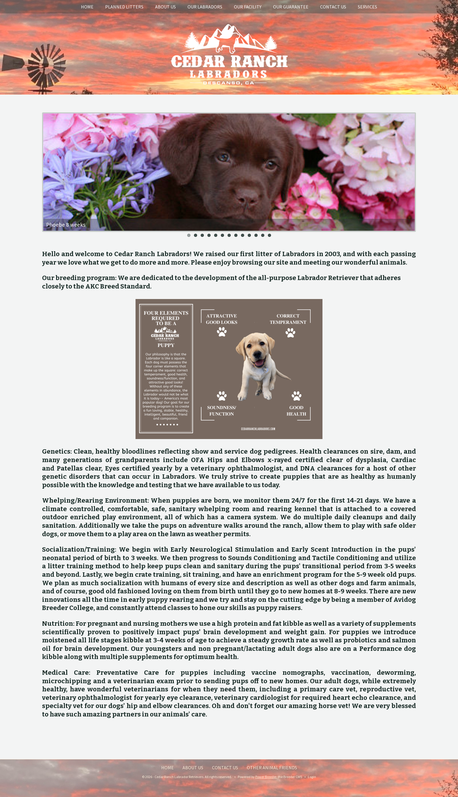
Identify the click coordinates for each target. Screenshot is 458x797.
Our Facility (247, 7)
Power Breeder (265, 777)
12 (262, 235)
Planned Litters (124, 7)
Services (367, 7)
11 (256, 235)
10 (249, 235)
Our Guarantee (290, 7)
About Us (165, 7)
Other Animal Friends (272, 767)
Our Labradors (205, 7)
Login (312, 777)
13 (269, 235)
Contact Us (333, 7)
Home (87, 7)
